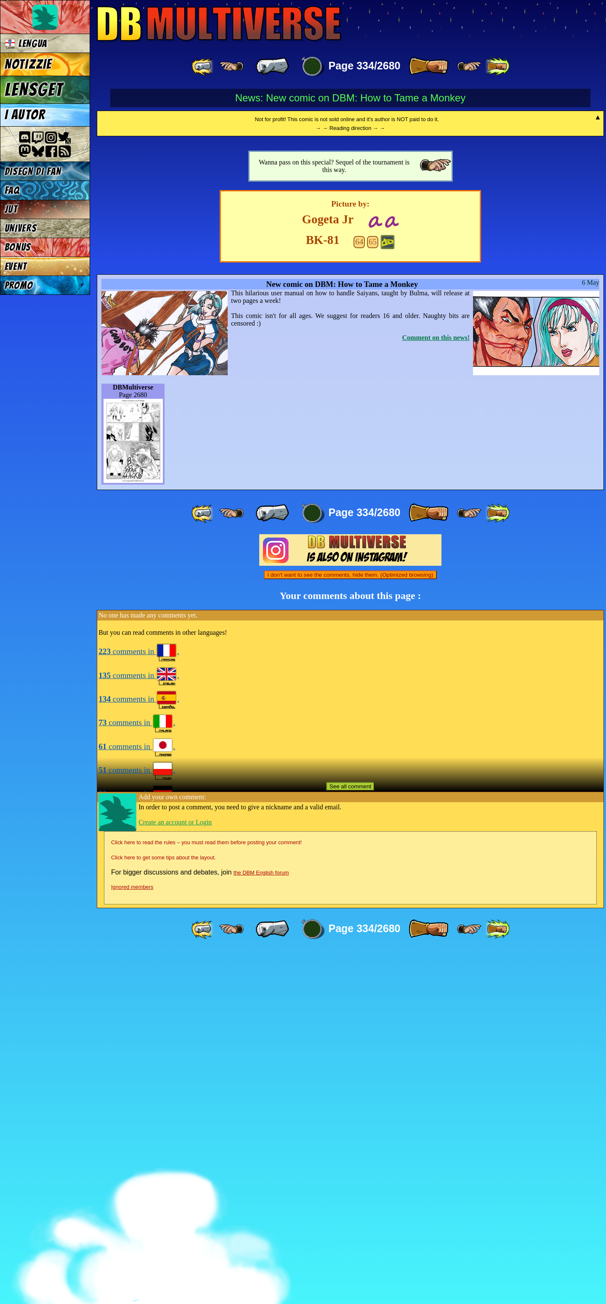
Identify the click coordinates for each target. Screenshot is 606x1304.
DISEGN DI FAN (33, 171)
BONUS (18, 247)
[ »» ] (497, 66)
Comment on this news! (436, 689)
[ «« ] (203, 66)
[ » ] (428, 66)
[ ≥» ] (469, 66)
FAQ (12, 190)
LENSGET (34, 89)
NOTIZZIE (28, 64)
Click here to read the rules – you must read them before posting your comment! (206, 1194)
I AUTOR (25, 115)
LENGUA (26, 43)
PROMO (19, 285)
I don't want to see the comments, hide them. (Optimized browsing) (350, 926)
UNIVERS (21, 228)
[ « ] (272, 66)
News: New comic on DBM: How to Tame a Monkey (350, 97)
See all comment (350, 1138)
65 (373, 593)
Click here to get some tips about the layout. (163, 1209)
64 (359, 593)
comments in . (138, 1003)
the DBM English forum (261, 1224)
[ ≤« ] (231, 66)
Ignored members (132, 1238)
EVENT (16, 266)
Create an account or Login (175, 1173)
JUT (11, 209)
